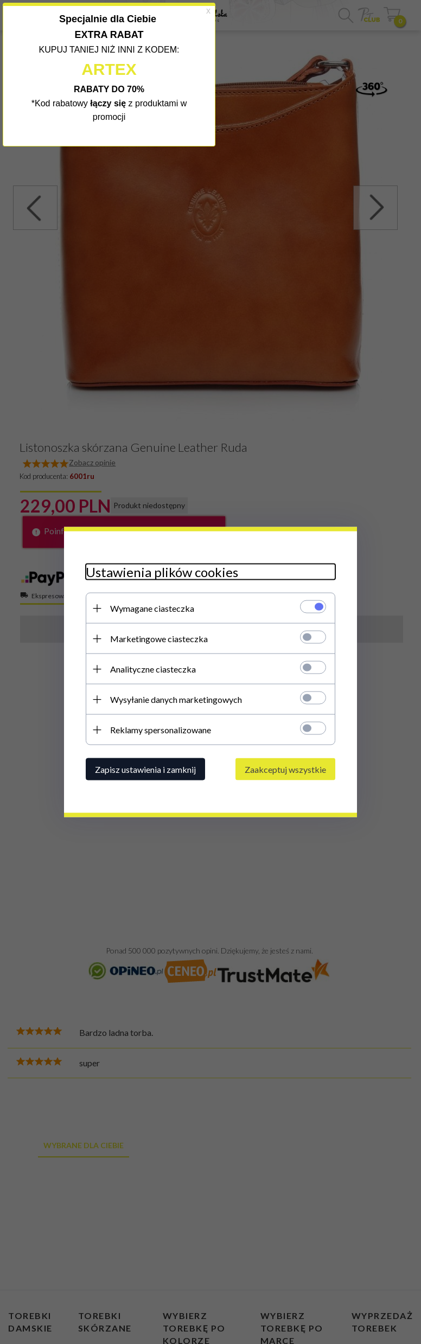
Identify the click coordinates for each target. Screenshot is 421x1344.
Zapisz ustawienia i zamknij (145, 769)
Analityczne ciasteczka (153, 669)
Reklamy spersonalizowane (160, 730)
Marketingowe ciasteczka (159, 638)
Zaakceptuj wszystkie (285, 769)
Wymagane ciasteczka (152, 608)
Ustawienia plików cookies (162, 572)
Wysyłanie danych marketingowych (176, 699)
